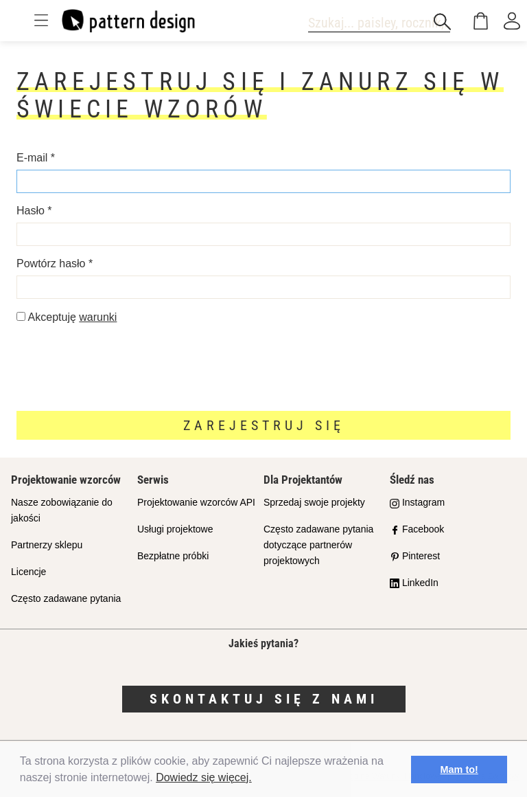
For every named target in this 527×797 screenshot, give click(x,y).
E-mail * (35, 158)
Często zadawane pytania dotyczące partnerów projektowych (318, 545)
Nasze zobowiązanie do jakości (62, 510)
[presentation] (120, 367)
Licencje (28, 571)
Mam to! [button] (459, 769)
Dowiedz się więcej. (204, 777)
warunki (98, 317)
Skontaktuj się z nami (264, 699)
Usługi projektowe (175, 529)
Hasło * (34, 210)
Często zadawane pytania (66, 598)
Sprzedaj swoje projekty (314, 502)
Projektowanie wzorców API (196, 502)
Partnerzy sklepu (46, 544)
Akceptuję (66, 317)
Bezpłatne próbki (173, 555)
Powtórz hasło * (54, 263)
